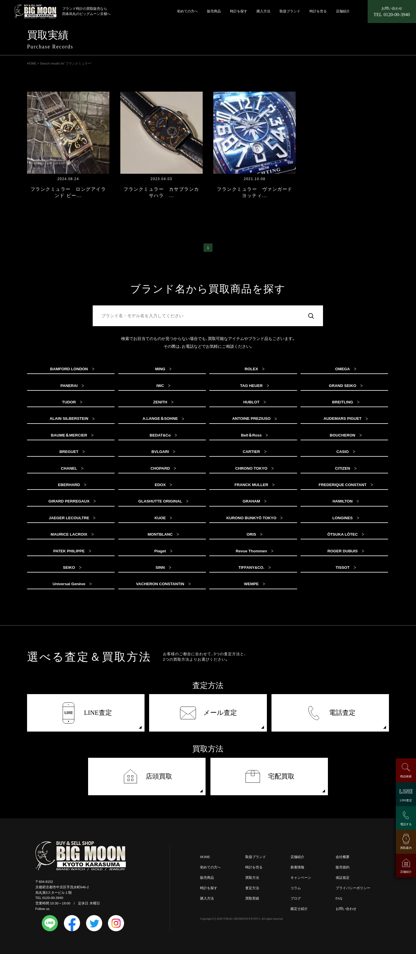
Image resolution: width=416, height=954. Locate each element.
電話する (406, 824)
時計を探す (238, 11)
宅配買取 (269, 776)
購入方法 (263, 11)
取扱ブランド (290, 11)
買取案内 (406, 847)
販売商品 (214, 11)
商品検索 (406, 776)
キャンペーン (300, 878)
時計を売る (318, 11)
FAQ (339, 898)
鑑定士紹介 (299, 909)
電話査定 (330, 713)
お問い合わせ (346, 909)
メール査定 (208, 713)
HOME (205, 857)
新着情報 (297, 867)
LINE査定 (86, 713)
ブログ (295, 898)
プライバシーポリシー (353, 888)
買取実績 (252, 898)
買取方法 (252, 878)
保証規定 (342, 878)
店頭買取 (146, 776)
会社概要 (342, 857)
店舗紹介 (343, 11)
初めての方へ (187, 11)
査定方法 (252, 888)
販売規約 (342, 867)
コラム (295, 888)
